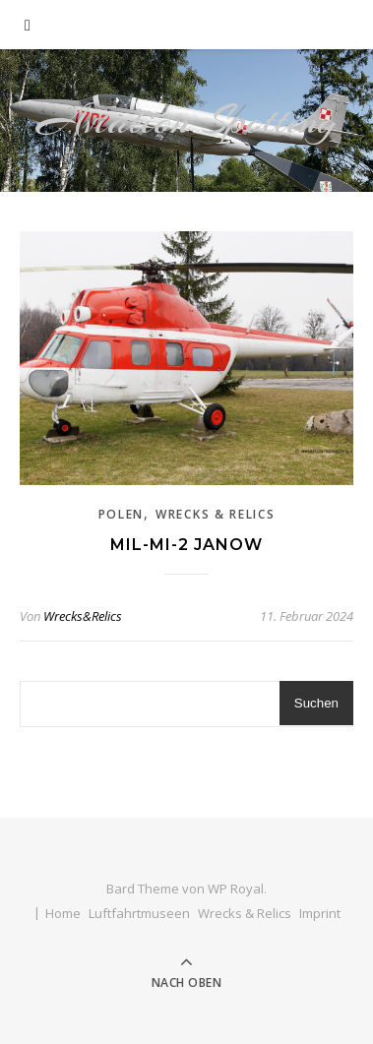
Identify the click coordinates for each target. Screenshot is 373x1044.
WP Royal (236, 888)
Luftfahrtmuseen (139, 913)
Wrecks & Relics (215, 514)
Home (63, 913)
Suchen (316, 703)
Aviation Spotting (186, 120)
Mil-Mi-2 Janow (186, 544)
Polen (121, 514)
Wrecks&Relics (82, 616)
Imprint (320, 913)
